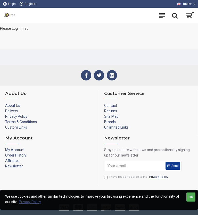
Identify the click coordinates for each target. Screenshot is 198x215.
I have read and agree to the (136, 177)
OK (191, 197)
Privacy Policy (30, 202)
